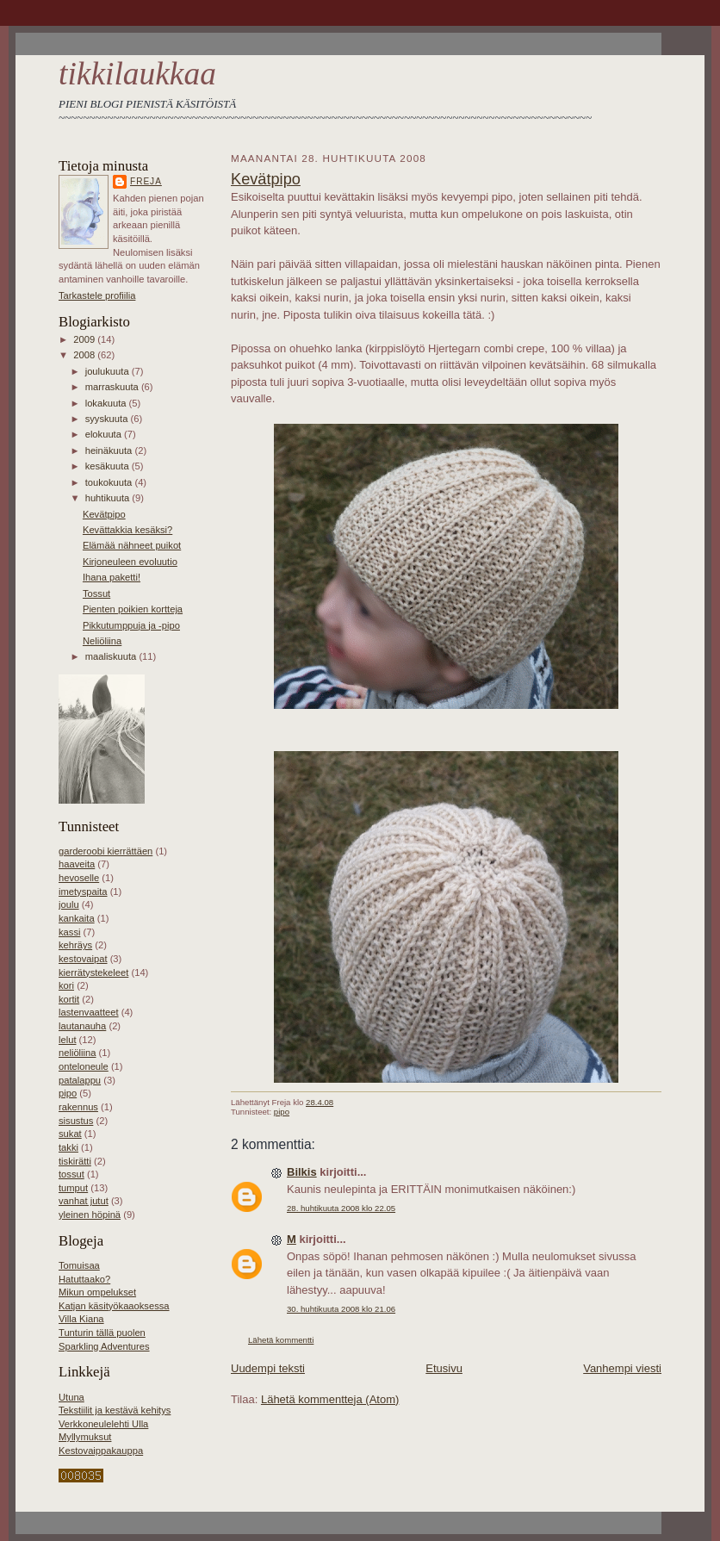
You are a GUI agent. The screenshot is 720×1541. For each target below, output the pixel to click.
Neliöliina (102, 641)
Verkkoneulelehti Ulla (103, 1424)
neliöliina (77, 1052)
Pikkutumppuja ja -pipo (131, 625)
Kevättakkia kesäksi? (127, 530)
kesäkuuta (108, 466)
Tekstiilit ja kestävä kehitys (115, 1410)
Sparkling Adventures (104, 1346)
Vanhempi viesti (622, 1368)
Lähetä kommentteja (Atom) (330, 1399)
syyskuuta (108, 418)
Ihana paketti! (111, 577)
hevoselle (79, 878)
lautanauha (82, 1026)
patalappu (80, 1080)
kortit (69, 999)
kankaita (77, 918)
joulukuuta (108, 371)
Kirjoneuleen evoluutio (130, 561)
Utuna (71, 1397)
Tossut (96, 593)
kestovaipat (83, 959)
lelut (68, 1040)
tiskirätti (75, 1161)
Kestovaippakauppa (101, 1450)
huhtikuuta (109, 498)
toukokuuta (110, 482)
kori (66, 985)
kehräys (75, 945)
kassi (69, 932)
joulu (69, 904)
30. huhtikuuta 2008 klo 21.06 (341, 1309)
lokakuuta (107, 403)
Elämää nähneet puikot (132, 545)
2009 (85, 339)
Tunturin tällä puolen (102, 1332)
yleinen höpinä (90, 1214)
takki (68, 1147)
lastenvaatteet (89, 1012)
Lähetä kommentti (280, 1340)
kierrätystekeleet (93, 972)
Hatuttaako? (84, 1279)
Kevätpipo (104, 514)
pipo (68, 1093)
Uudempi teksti (268, 1368)
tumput (73, 1188)
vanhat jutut (84, 1201)
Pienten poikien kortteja (133, 609)
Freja (146, 181)
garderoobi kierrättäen (105, 851)
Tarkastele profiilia (97, 295)
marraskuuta (113, 387)
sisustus (76, 1120)
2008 (85, 355)
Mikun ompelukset (97, 1292)
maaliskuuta (112, 656)
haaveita (77, 864)
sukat (70, 1133)
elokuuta (104, 434)
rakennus (78, 1107)
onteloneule (84, 1066)
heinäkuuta (110, 450)
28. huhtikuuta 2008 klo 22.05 (341, 1208)
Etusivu (443, 1368)
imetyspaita (83, 891)
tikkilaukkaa (137, 73)
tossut (71, 1174)
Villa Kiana (81, 1319)
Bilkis (302, 1171)
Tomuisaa (79, 1265)
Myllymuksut (85, 1437)
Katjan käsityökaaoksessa (114, 1306)
